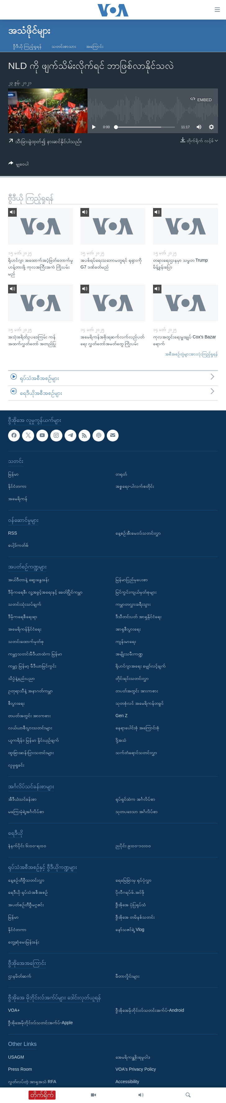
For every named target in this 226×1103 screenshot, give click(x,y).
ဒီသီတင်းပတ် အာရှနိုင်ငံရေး (138, 616)
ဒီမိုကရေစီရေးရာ (22, 616)
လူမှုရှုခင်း (16, 764)
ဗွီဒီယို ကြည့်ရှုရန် (27, 46)
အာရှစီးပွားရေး (128, 628)
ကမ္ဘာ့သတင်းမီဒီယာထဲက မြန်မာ (35, 653)
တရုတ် (121, 474)
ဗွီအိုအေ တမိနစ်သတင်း (135, 917)
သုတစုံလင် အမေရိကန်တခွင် (139, 703)
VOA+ (14, 1010)
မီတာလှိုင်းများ (127, 976)
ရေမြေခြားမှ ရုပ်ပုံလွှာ (133, 880)
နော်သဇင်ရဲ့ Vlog (129, 929)
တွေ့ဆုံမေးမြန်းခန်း (23, 941)
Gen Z (121, 715)
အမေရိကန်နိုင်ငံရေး (24, 628)
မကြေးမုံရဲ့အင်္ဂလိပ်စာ (26, 811)
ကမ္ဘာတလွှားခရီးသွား (133, 604)
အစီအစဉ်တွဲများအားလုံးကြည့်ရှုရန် (191, 354)
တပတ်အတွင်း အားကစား (29, 715)
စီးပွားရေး (16, 703)
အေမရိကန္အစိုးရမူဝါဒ (132, 1057)
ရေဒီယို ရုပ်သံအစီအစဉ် (28, 892)
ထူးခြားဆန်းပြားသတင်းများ (31, 752)
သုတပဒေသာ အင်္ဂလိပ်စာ (136, 811)
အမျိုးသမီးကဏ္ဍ (129, 653)
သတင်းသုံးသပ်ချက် (24, 604)
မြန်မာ (13, 474)
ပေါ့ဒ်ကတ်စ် (18, 545)
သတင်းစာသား (64, 46)
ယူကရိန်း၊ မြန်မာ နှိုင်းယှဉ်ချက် (33, 740)
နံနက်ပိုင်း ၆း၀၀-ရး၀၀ (27, 845)
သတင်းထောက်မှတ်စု (26, 641)
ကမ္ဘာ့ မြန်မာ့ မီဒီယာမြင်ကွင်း (32, 666)
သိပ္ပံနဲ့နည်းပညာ (21, 678)
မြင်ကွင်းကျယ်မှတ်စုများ (135, 592)
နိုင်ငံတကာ (17, 486)
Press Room (20, 1069)
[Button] (18, 165)
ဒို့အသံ (120, 740)
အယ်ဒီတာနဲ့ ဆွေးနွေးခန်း (28, 579)
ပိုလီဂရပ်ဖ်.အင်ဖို (129, 892)
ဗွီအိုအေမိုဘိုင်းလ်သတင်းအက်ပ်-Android (149, 1010)
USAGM (16, 1057)
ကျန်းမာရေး (125, 641)
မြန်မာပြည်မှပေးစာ (131, 579)
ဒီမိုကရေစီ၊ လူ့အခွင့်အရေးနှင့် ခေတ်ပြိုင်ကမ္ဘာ (45, 592)
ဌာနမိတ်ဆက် (19, 976)
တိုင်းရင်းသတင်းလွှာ (132, 678)
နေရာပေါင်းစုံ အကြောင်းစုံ (137, 728)
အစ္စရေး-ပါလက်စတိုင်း (134, 486)
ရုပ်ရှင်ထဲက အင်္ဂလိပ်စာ (135, 799)
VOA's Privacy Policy (135, 1069)
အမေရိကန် (17, 498)
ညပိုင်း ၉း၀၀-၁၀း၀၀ (133, 845)
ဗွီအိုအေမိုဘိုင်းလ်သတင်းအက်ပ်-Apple (40, 1022)
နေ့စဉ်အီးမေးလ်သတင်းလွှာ (138, 533)
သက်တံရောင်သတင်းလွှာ (136, 752)
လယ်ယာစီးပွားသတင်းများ (30, 728)
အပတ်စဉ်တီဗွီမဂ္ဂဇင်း (26, 904)
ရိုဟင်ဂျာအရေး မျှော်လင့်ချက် (140, 666)
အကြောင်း (94, 46)
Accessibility (127, 1081)
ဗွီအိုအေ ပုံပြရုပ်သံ (130, 904)
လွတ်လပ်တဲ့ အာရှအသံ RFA (32, 1081)
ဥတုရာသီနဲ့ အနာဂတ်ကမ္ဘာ (30, 690)
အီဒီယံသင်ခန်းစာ (22, 799)
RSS (12, 533)
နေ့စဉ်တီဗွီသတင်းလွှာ (26, 880)
